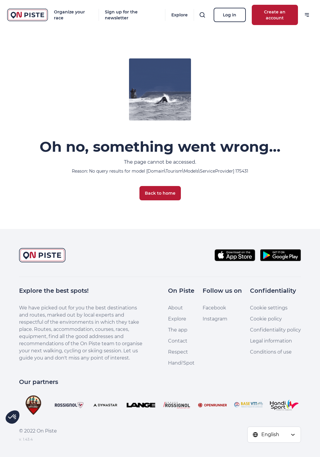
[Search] (202, 14)
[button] (12, 417)
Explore (179, 15)
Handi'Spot (181, 363)
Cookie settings (269, 308)
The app (177, 330)
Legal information (271, 341)
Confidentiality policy (275, 330)
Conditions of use (271, 352)
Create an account (274, 15)
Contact (177, 341)
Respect (178, 352)
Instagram (215, 319)
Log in (229, 15)
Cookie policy (266, 319)
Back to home (160, 193)
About (175, 308)
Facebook (214, 308)
